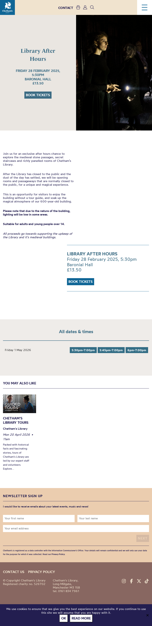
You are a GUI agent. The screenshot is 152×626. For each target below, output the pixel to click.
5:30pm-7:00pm (83, 350)
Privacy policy (41, 572)
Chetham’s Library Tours (15, 420)
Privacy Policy (58, 554)
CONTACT (65, 8)
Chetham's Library (7, 7)
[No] (147, 615)
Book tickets (38, 95)
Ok (63, 618)
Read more (81, 618)
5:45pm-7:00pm (111, 350)
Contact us (13, 572)
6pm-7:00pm (136, 350)
